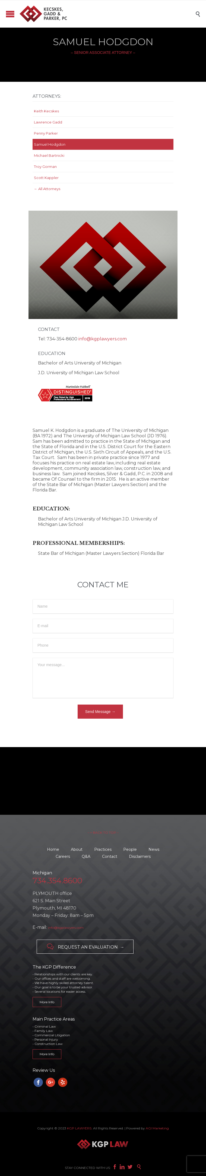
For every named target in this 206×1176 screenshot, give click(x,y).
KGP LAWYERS (79, 1128)
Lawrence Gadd (48, 122)
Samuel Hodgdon (49, 144)
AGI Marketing (157, 1128)
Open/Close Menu (10, 14)
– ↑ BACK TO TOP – (103, 832)
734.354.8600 (57, 880)
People (130, 849)
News (153, 849)
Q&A (86, 856)
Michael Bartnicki (49, 155)
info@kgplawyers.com (102, 338)
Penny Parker (46, 133)
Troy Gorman (45, 166)
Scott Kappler (46, 177)
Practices (103, 849)
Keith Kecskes (46, 111)
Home (53, 849)
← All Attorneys (47, 189)
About (77, 849)
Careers (63, 856)
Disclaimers (140, 856)
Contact (109, 856)
